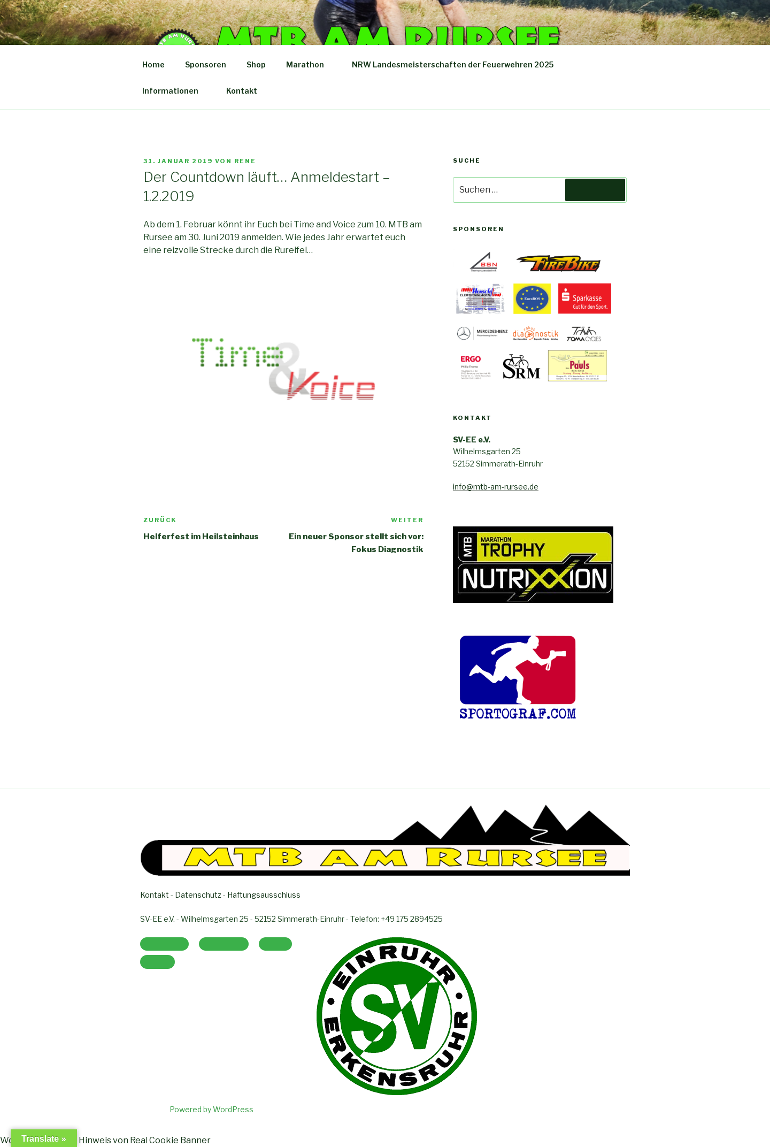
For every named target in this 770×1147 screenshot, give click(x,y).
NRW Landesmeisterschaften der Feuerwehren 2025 (458, 64)
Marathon (310, 64)
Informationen (175, 90)
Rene (245, 161)
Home (153, 64)
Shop (256, 64)
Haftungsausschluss (264, 894)
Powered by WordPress (211, 1109)
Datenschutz (198, 894)
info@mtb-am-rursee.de (495, 486)
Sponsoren (205, 64)
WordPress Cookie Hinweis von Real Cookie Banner (105, 1140)
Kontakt (241, 90)
